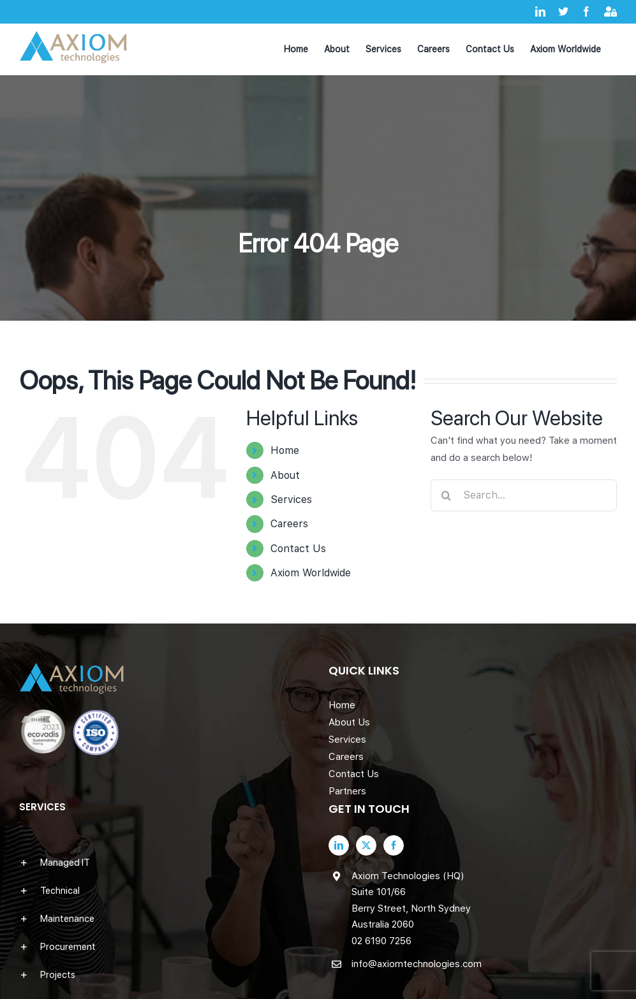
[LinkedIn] (339, 845)
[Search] (446, 495)
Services (291, 499)
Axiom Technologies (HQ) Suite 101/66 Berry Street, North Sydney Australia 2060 (411, 900)
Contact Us (298, 549)
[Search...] (524, 495)
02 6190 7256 (381, 941)
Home (284, 450)
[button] (163, 862)
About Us (349, 722)
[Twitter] (366, 845)
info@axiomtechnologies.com (416, 964)
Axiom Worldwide (310, 573)
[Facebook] (393, 845)
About (285, 475)
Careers (289, 524)
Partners (347, 791)
